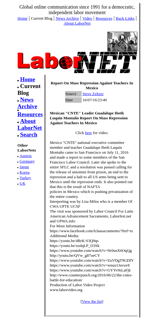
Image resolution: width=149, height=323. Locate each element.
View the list (92, 301)
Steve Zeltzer (93, 93)
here (88, 132)
